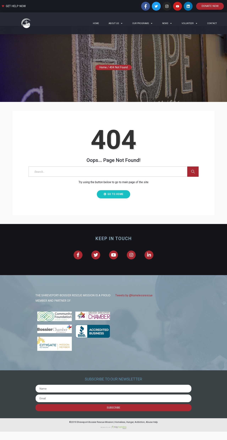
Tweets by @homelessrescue (134, 304)
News (167, 23)
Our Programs (142, 23)
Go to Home (113, 202)
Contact (212, 23)
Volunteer (190, 23)
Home (96, 23)
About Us (116, 23)
